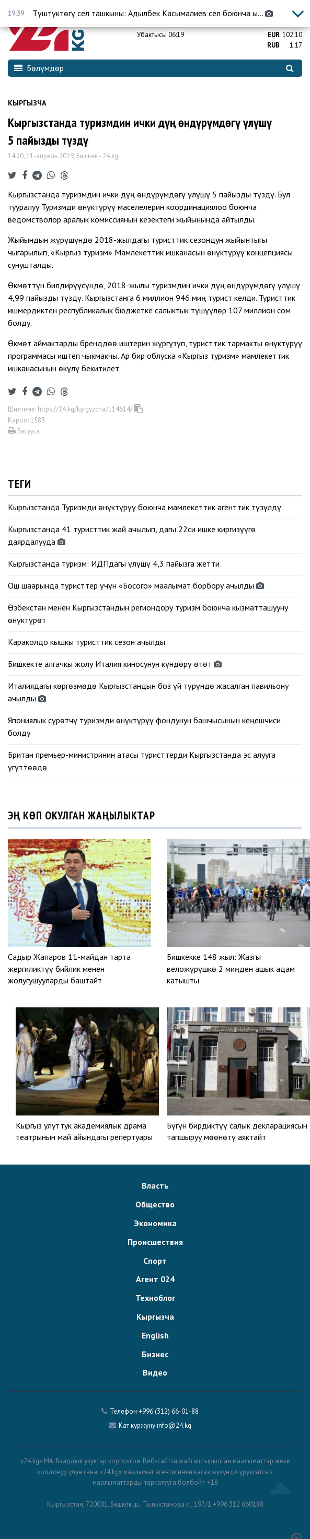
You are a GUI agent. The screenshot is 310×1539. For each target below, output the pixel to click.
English (155, 1335)
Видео (155, 1372)
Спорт (155, 1260)
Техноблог (155, 1298)
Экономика (155, 1223)
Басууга (24, 431)
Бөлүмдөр (39, 68)
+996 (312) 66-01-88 (169, 1411)
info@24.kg (174, 1425)
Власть (155, 1185)
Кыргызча (27, 103)
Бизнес (155, 1354)
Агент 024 (155, 1279)
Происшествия (155, 1242)
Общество (155, 1204)
